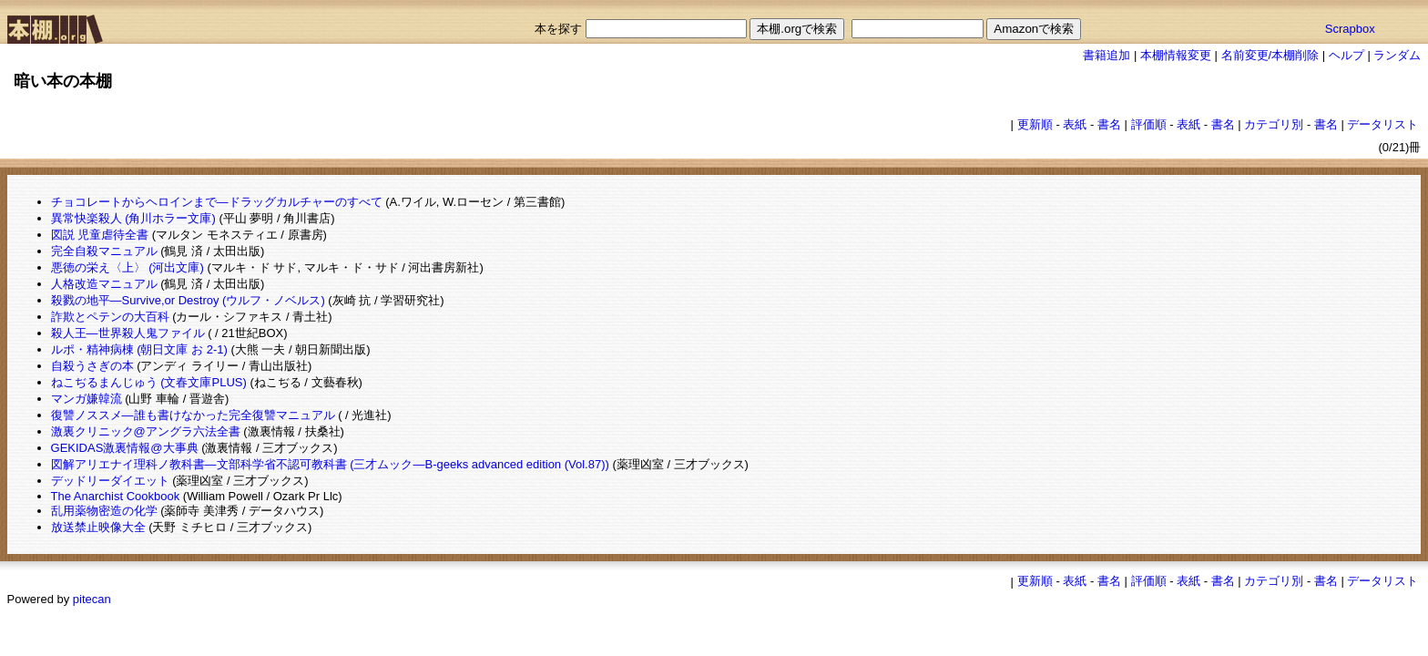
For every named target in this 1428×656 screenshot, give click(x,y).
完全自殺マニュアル (104, 251)
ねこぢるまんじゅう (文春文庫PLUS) (149, 382)
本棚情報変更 (1175, 55)
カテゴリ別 (1273, 124)
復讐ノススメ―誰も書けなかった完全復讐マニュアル (193, 415)
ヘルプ (1346, 55)
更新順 (1035, 124)
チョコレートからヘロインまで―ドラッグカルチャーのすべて (216, 202)
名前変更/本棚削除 (1270, 55)
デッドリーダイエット (110, 480)
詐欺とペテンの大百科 (110, 316)
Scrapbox (1350, 29)
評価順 (1149, 124)
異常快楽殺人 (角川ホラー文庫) (133, 218)
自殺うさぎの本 (92, 366)
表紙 (1074, 124)
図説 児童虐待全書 (100, 234)
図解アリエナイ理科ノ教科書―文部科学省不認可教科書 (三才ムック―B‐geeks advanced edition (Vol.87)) (330, 464)
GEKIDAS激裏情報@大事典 (125, 448)
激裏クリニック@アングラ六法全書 (145, 431)
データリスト (1382, 124)
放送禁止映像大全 (98, 527)
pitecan (92, 599)
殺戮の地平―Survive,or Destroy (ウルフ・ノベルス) (188, 300)
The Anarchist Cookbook (115, 496)
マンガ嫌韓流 (86, 398)
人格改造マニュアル (104, 284)
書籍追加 (1106, 55)
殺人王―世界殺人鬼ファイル (128, 333)
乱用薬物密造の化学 (104, 511)
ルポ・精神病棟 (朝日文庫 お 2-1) (139, 349)
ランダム (1397, 55)
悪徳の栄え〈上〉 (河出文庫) (127, 267)
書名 (1109, 124)
